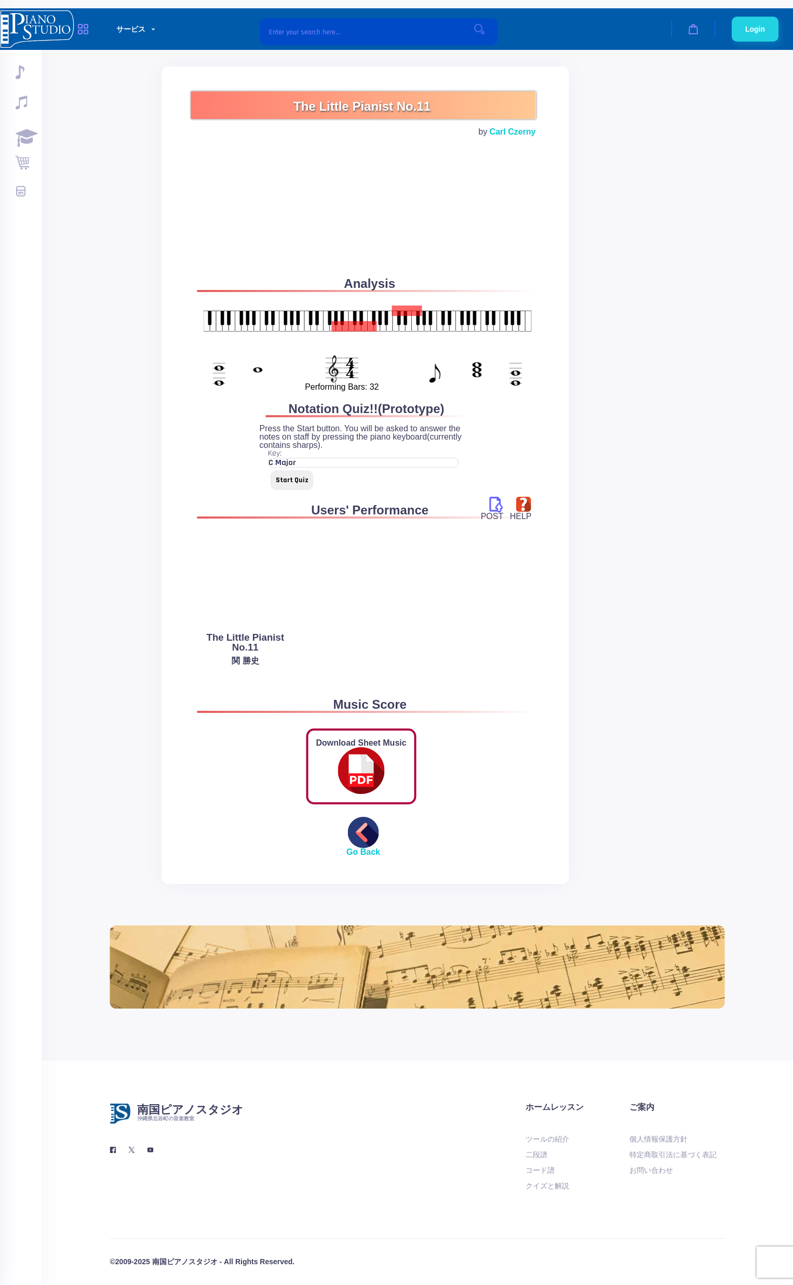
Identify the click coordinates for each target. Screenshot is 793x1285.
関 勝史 (245, 660)
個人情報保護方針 (658, 1139)
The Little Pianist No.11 (245, 642)
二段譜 (536, 1154)
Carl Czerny (513, 131)
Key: (274, 453)
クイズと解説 (547, 1185)
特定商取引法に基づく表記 (673, 1154)
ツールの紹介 (547, 1139)
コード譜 (540, 1170)
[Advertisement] (363, 219)
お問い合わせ (651, 1170)
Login (755, 29)
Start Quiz (292, 480)
